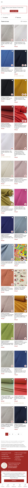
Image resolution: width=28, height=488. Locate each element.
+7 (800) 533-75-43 (6, 470)
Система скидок (5, 456)
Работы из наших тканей (20, 452)
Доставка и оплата (6, 458)
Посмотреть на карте (12, 466)
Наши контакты (18, 454)
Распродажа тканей (6, 452)
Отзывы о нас (5, 454)
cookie (23, 473)
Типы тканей (18, 459)
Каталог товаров (6, 14)
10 (18, 434)
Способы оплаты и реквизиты (19, 457)
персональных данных (14, 474)
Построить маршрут (12, 467)
